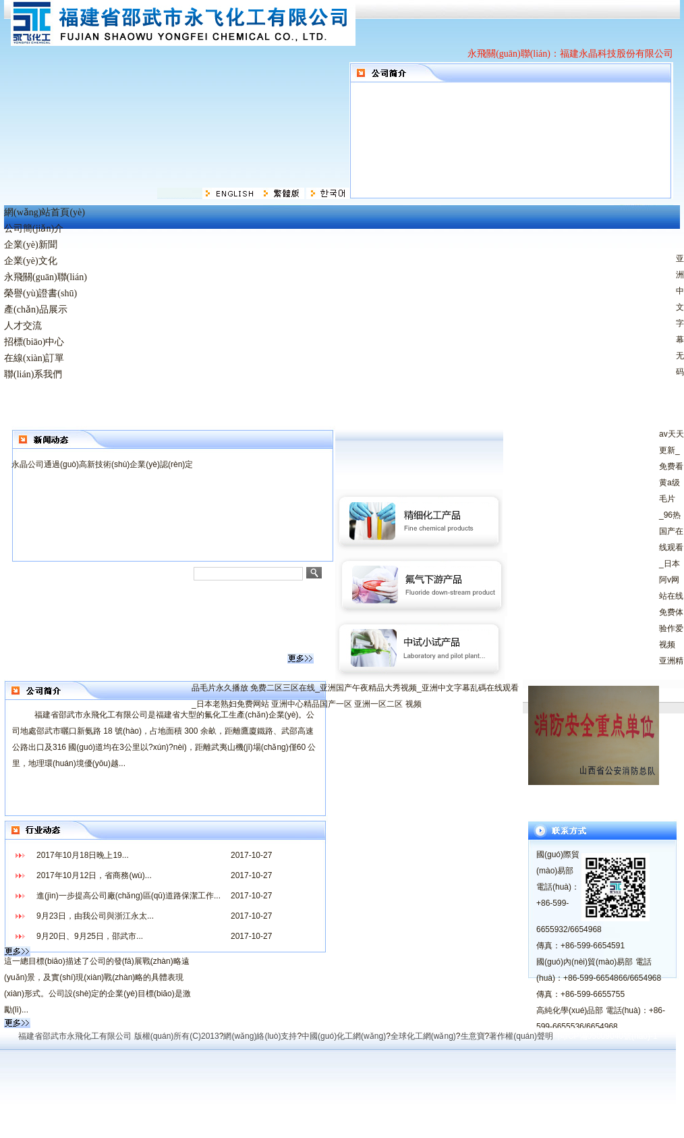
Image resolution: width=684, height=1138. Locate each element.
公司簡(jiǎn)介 (33, 228)
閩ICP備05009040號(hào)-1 (608, 1036)
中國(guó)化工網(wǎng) (344, 1036)
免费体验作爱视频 (671, 628)
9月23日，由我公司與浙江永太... (95, 916)
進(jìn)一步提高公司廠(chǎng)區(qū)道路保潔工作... (128, 895)
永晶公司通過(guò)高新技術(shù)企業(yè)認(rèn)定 (102, 464)
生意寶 (473, 1036)
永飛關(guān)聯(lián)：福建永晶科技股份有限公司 (570, 54)
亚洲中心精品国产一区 (311, 704)
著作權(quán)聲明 (521, 1036)
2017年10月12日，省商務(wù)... (94, 875)
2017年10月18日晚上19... (82, 855)
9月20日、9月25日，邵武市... (89, 936)
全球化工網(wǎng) (423, 1036)
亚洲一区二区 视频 (387, 704)
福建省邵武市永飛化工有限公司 (75, 1036)
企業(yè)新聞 (30, 245)
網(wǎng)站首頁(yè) (44, 212)
